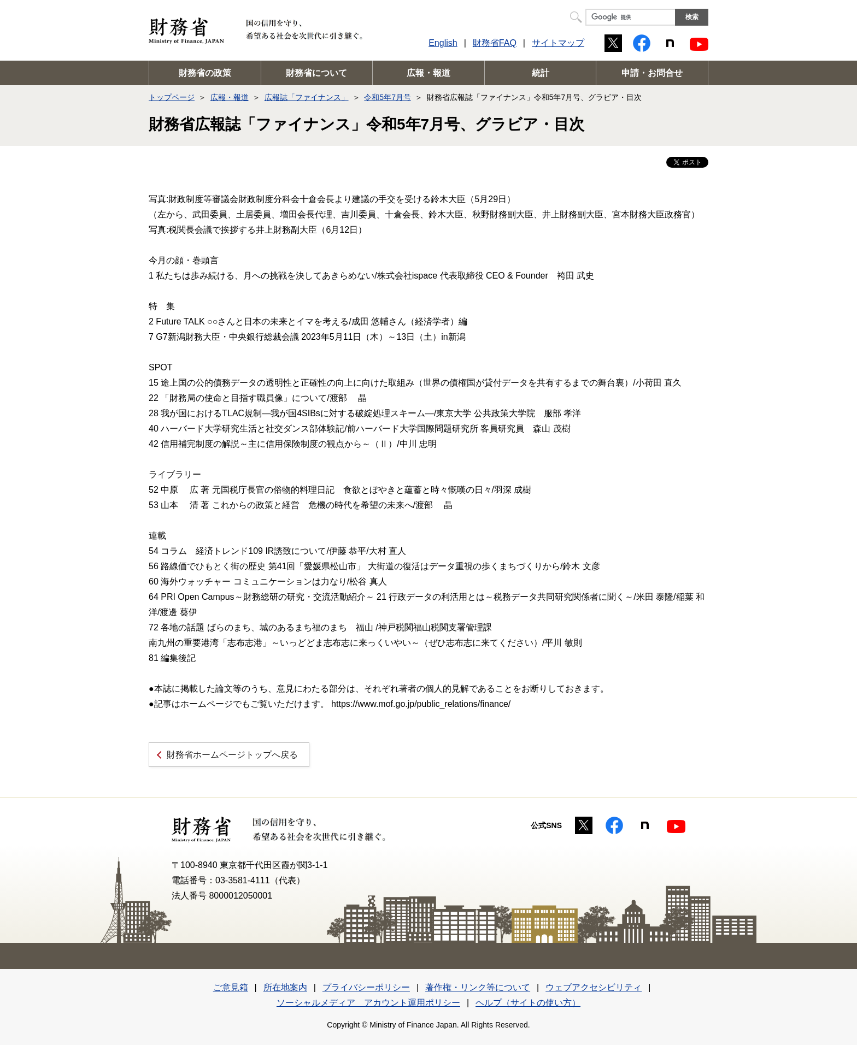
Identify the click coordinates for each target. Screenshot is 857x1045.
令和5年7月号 (387, 97)
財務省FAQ (494, 43)
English (442, 43)
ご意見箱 (230, 987)
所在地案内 (285, 987)
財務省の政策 (205, 73)
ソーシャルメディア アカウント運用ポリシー (368, 1002)
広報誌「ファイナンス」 (307, 97)
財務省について (316, 73)
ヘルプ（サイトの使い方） (528, 1002)
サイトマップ (558, 43)
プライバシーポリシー (366, 987)
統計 (540, 73)
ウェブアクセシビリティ (593, 987)
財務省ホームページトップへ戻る (232, 754)
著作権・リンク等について (477, 987)
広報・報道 (428, 73)
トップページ (172, 97)
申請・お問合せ (652, 73)
